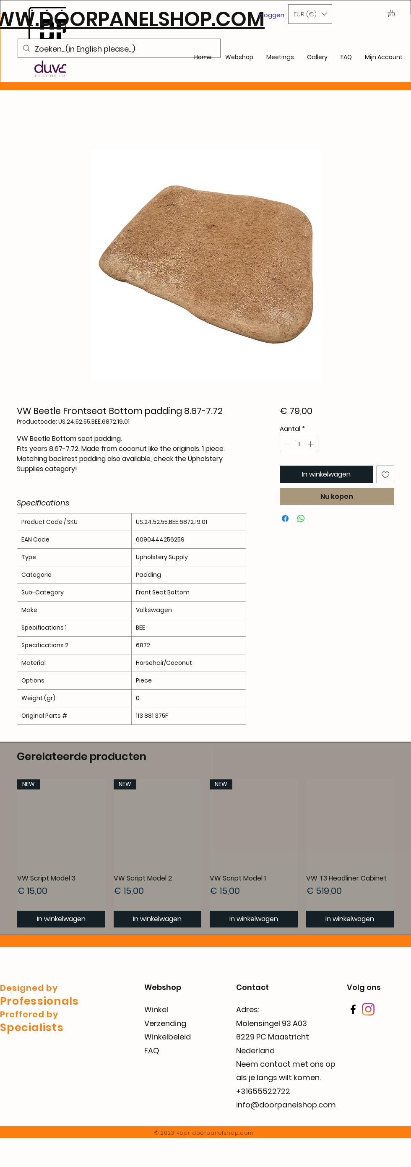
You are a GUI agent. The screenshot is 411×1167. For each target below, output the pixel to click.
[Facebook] (353, 1009)
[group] (205, 853)
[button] (310, 14)
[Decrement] (286, 444)
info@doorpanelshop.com (286, 1104)
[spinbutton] (299, 444)
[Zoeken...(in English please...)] (119, 49)
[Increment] (311, 444)
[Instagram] (368, 1009)
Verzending (165, 1023)
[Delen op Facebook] (285, 518)
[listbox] (310, 14)
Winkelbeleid (167, 1037)
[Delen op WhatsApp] (301, 518)
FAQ (151, 1050)
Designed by (29, 988)
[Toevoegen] (385, 474)
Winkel (156, 1009)
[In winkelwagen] (61, 919)
